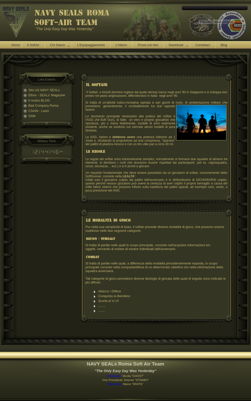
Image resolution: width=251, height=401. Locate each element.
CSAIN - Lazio (38, 111)
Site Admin (114, 384)
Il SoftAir (33, 45)
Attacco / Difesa (109, 291)
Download (176, 45)
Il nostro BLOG (39, 100)
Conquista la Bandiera (114, 296)
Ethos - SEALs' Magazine (46, 95)
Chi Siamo (57, 45)
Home (15, 45)
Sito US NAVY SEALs (44, 90)
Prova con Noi (148, 45)
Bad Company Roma (43, 105)
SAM (31, 116)
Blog (224, 45)
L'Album (121, 45)
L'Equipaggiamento (91, 45)
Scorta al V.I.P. (109, 301)
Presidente (114, 375)
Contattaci (202, 45)
